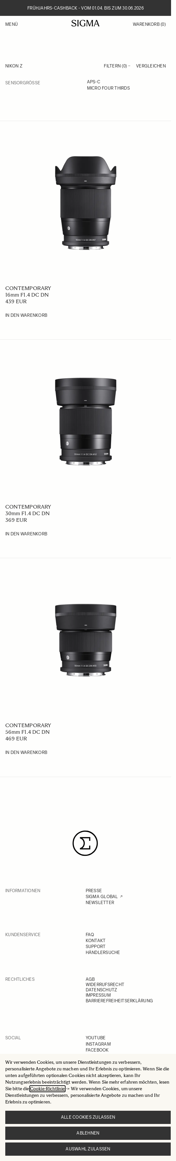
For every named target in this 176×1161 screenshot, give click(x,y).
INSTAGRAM (98, 1044)
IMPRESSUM (98, 995)
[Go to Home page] (86, 23)
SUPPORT (96, 946)
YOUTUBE (96, 1037)
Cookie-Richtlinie (47, 1089)
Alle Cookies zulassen (88, 1117)
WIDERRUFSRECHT (105, 984)
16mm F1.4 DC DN (27, 295)
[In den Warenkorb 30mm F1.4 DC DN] (26, 534)
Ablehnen (87, 1133)
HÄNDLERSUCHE (103, 952)
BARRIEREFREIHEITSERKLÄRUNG (119, 1000)
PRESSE (94, 890)
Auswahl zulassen (88, 1148)
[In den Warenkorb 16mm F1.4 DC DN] (26, 315)
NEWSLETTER (100, 902)
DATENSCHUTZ (101, 989)
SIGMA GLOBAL (102, 896)
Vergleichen (151, 65)
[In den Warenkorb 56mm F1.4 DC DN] (26, 752)
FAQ (90, 934)
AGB (90, 979)
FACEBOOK (97, 1050)
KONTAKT (96, 940)
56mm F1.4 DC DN (27, 732)
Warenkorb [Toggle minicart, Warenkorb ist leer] (149, 24)
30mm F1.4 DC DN (27, 513)
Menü (11, 24)
